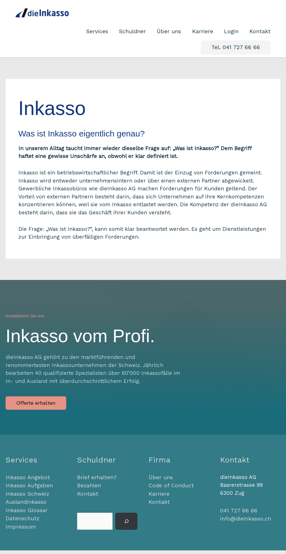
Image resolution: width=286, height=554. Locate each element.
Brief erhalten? (96, 482)
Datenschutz (22, 522)
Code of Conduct (170, 490)
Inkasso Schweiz (27, 498)
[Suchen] (126, 526)
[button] (238, 53)
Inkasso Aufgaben (28, 490)
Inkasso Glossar (26, 514)
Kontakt (86, 498)
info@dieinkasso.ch (245, 524)
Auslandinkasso (26, 506)
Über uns (160, 482)
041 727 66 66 (237, 516)
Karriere (159, 498)
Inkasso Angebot (27, 482)
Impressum (20, 530)
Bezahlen (89, 490)
